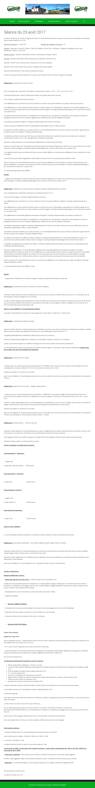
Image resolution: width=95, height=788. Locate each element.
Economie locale (56, 21)
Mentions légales (59, 785)
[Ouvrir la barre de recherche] (84, 21)
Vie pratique (41, 21)
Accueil (12, 21)
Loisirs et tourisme (73, 21)
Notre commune (25, 21)
